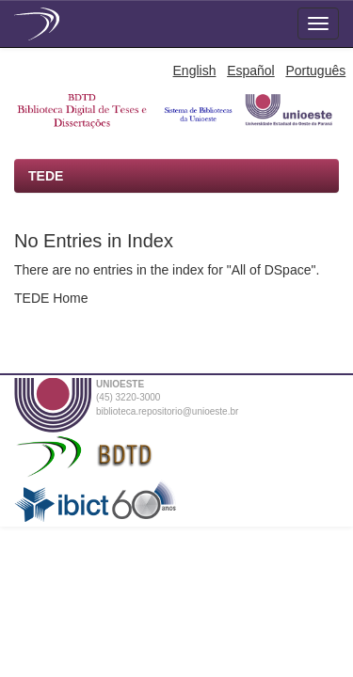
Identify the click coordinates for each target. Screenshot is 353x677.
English (195, 70)
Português (315, 70)
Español (251, 70)
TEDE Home (51, 298)
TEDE (45, 175)
